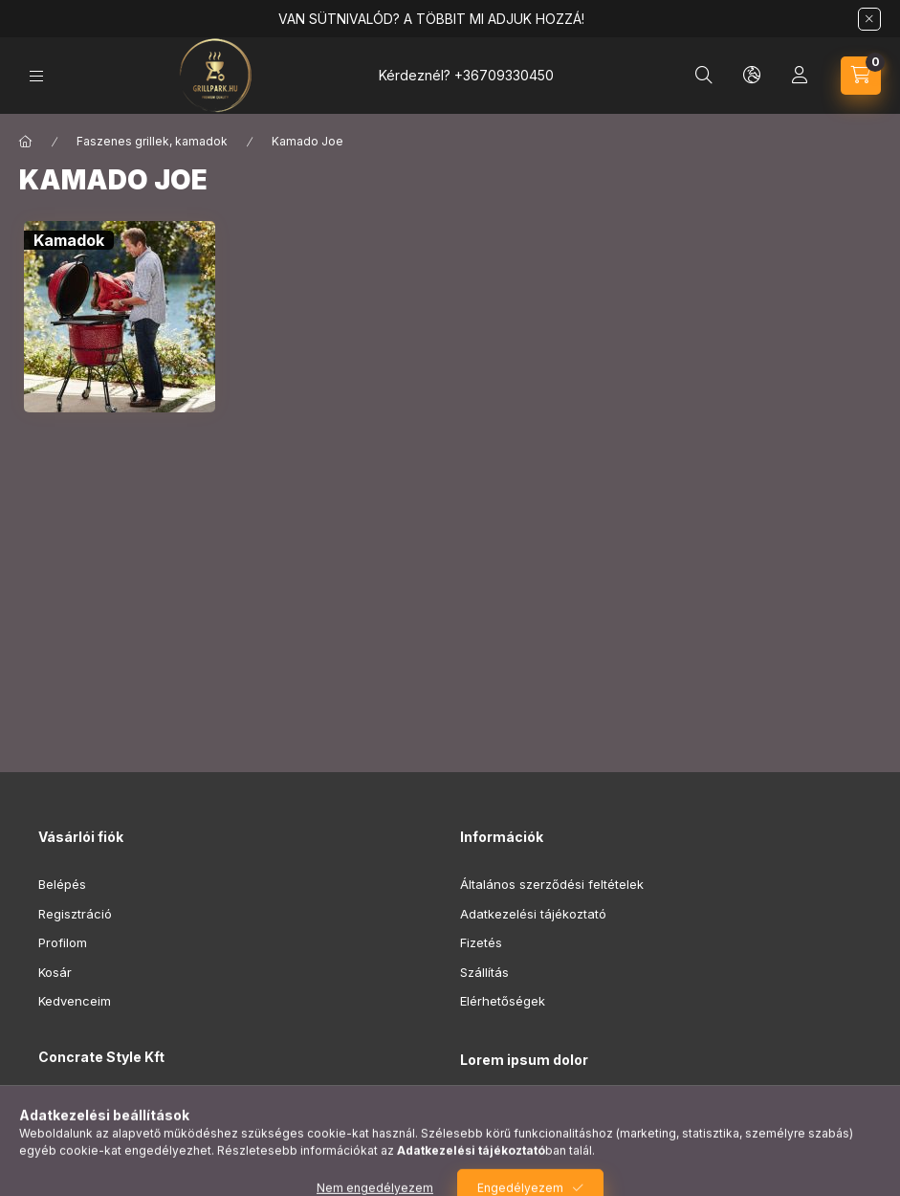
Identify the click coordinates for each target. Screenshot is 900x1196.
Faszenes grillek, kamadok (152, 141)
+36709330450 (504, 75)
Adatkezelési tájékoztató (533, 913)
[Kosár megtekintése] (861, 75)
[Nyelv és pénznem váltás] (752, 75)
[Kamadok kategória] (68, 240)
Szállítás (484, 972)
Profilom (62, 942)
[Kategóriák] (36, 76)
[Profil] (799, 75)
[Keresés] (704, 75)
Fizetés (481, 942)
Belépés (62, 884)
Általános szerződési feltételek (552, 884)
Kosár (55, 972)
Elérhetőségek (502, 1000)
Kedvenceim (74, 1000)
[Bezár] (869, 19)
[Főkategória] (26, 141)
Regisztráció (75, 913)
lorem (477, 1109)
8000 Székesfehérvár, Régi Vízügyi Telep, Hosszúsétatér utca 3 (245, 1114)
